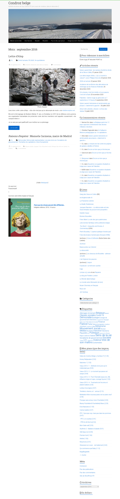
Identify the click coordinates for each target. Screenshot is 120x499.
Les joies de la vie (51, 140)
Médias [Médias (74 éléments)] (83, 330)
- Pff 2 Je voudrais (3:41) (88, 419)
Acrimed (82, 244)
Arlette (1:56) (84, 438)
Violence (46, 64)
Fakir (81, 269)
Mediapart (44, 183)
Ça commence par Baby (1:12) (90, 448)
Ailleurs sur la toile (16, 41)
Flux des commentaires (87, 472)
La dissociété (84, 250)
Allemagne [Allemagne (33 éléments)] (83, 313)
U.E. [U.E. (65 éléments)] (85, 340)
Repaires (98, 272)
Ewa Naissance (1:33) (87, 407)
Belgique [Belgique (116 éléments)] (100, 312)
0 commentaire (56, 64)
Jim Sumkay (84, 292)
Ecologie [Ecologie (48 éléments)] (95, 317)
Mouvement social (46, 146)
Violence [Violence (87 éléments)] (97, 340)
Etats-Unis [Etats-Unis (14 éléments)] (82, 322)
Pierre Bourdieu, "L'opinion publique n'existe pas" (95, 232)
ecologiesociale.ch (86, 197)
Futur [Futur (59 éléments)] (90, 324)
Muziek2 (45, 41)
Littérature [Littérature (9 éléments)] (89, 326)
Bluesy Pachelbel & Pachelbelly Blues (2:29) (94, 403)
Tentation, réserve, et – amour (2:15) (92, 391)
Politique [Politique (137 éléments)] (94, 332)
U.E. (68, 146)
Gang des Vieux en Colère (88, 194)
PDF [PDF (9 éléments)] (88, 333)
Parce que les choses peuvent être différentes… (49, 205)
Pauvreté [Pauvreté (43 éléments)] (83, 333)
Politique (54, 146)
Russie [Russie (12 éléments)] (108, 333)
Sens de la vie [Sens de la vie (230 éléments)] (104, 335)
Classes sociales (29, 146)
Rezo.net (83, 289)
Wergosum (85, 158)
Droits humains (23, 60)
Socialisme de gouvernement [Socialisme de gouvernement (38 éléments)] (91, 338)
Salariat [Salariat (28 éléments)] (92, 336)
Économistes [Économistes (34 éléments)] (97, 343)
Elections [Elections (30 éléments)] (93, 320)
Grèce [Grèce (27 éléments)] (95, 324)
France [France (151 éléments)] (83, 323)
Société (65, 146)
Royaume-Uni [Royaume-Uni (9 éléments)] (102, 333)
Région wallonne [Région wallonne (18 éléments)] (85, 336)
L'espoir (89, 262)
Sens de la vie (40, 64)
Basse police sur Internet (88, 247)
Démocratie (22, 140)
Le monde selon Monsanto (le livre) (91, 282)
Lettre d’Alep (15, 56)
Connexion (83, 466)
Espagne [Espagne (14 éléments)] (106, 319)
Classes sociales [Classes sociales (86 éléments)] (88, 315)
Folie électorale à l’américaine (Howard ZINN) (95, 235)
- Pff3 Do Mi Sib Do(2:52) (88, 422)
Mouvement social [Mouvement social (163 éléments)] (90, 328)
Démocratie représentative (35, 140)
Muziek (37, 41)
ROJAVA (31, 60)
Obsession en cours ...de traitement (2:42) (93, 445)
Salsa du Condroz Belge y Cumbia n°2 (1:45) (94, 356)
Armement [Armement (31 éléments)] (92, 313)
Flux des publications (86, 469)
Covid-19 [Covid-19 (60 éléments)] (100, 315)
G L (12, 60)
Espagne (36, 146)
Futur (40, 146)
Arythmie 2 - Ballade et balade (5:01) (92, 429)
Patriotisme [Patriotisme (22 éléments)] (105, 331)
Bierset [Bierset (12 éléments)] (107, 313)
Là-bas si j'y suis (85, 272)
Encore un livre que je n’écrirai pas (99, 149)
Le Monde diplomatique (87, 279)
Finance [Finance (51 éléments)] (101, 322)
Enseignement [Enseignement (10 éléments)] (100, 319)
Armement (27, 64)
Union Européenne (42, 142)
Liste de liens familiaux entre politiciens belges (95, 223)
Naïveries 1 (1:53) (85, 362)
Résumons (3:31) (85, 442)
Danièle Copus (84, 213)
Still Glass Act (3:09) (86, 432)
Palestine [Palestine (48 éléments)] (97, 331)
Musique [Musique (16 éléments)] (103, 329)
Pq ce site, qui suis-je (58, 41)
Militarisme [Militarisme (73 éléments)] (100, 326)
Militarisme (33, 64)
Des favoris (28, 41)
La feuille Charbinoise (87, 204)
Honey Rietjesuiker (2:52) (88, 359)
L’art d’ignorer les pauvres (88, 259)
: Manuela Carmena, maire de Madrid (40, 136)
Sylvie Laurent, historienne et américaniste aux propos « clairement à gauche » (93, 138)
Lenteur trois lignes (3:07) (88, 388)
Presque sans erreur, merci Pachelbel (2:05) (94, 400)
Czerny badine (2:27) (86, 410)
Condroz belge (19, 3)
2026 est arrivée (85, 81)
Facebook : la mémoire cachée (90, 266)
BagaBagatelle (84, 452)
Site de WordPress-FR (87, 476)
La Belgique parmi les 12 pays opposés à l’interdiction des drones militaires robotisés (94, 124)
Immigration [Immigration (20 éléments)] (101, 324)
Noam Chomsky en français (89, 285)
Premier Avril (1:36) (86, 435)
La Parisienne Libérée (87, 201)
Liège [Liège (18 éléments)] (93, 326)
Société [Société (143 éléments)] (107, 337)
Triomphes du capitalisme (27, 142)
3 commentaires (20, 148)
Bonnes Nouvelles (86, 216)
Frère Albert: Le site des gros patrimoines (93, 219)
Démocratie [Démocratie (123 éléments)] (86, 317)
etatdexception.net (68, 110)
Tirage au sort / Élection (75, 41)
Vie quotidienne (40, 60)
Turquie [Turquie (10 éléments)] (81, 340)
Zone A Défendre (93, 238)
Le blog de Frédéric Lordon (89, 276)
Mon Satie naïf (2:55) (86, 425)
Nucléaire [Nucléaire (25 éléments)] (90, 331)
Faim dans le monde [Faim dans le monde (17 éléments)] (92, 322)
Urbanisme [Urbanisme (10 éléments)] (90, 340)
